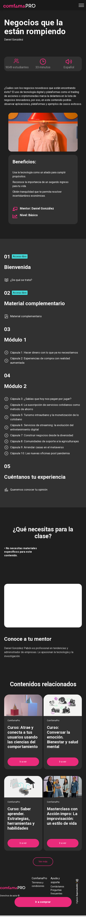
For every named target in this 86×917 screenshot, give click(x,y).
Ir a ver (23, 761)
